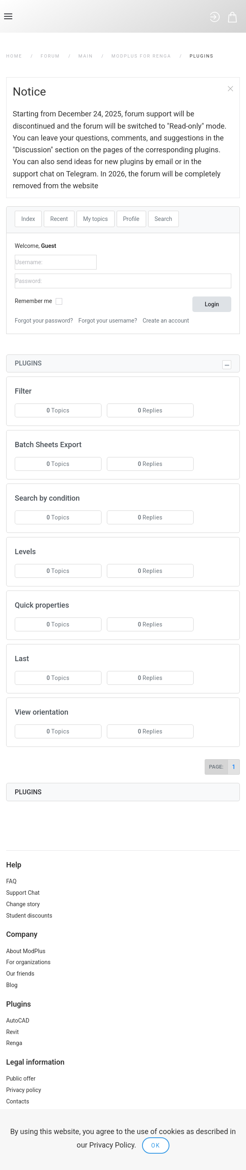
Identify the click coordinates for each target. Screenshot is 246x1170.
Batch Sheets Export (48, 444)
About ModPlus (25, 951)
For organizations (28, 962)
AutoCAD (17, 1020)
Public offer (21, 1078)
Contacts (17, 1101)
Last (22, 658)
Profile (131, 219)
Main (85, 56)
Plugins (28, 363)
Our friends (20, 973)
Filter (23, 391)
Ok (155, 1145)
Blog (12, 985)
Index (28, 219)
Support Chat (23, 892)
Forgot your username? (108, 320)
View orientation (41, 712)
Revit (12, 1032)
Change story (23, 904)
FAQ (11, 881)
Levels (25, 551)
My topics (95, 219)
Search (163, 219)
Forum (50, 56)
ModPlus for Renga (141, 56)
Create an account (165, 320)
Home (14, 56)
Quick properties (42, 605)
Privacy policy (23, 1090)
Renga (14, 1043)
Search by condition (47, 498)
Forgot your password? (44, 320)
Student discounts (29, 915)
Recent (59, 219)
